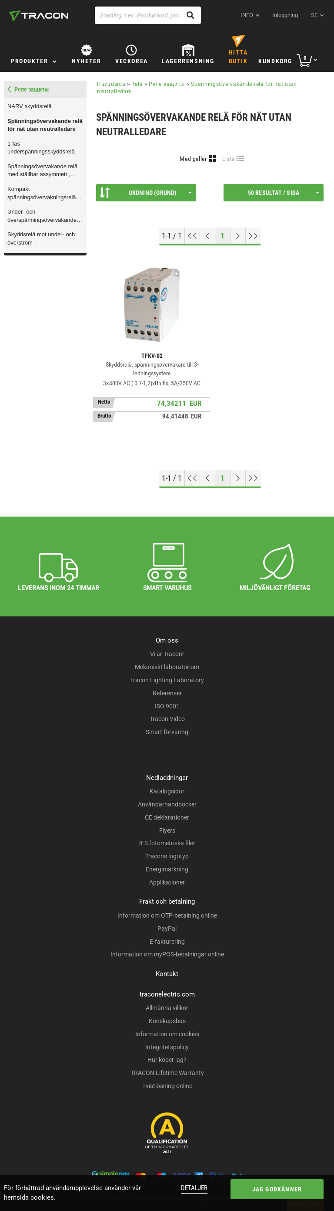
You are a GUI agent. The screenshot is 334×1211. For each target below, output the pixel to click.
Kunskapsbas (167, 1020)
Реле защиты (167, 84)
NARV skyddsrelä (29, 106)
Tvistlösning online (167, 1085)
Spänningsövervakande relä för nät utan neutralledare (45, 125)
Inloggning (285, 15)
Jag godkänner (277, 1189)
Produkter (29, 61)
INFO (246, 15)
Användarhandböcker (167, 804)
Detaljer (194, 1188)
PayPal (167, 928)
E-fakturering (167, 941)
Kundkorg (275, 61)
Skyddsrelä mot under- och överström (41, 238)
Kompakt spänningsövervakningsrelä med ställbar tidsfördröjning (41, 193)
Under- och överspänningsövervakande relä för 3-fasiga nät (42, 216)
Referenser (167, 693)
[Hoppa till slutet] (253, 236)
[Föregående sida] (207, 236)
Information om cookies (167, 1034)
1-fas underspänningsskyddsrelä (41, 147)
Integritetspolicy (167, 1047)
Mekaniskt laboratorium (167, 666)
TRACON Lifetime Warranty (167, 1072)
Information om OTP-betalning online (167, 915)
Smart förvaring (167, 731)
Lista (228, 158)
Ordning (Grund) (146, 192)
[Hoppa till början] (192, 236)
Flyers (167, 830)
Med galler (193, 158)
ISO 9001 (167, 706)
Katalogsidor (167, 791)
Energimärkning (167, 869)
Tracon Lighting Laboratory (167, 680)
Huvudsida (111, 84)
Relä (137, 84)
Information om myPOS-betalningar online (167, 954)
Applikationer (167, 882)
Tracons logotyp (167, 856)
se (314, 15)
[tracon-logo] (38, 16)
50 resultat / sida (283, 192)
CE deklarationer (167, 817)
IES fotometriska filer (167, 843)
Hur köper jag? (167, 1059)
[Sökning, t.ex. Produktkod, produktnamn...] (148, 15)
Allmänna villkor (167, 1007)
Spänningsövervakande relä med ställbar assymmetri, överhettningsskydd (42, 171)
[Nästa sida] (238, 236)
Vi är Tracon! (167, 653)
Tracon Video (167, 718)
